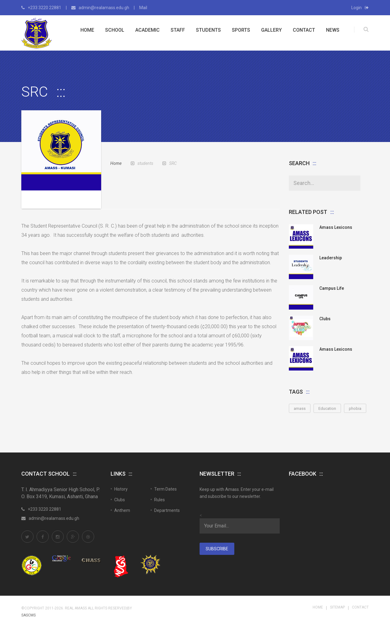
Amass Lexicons (335, 227)
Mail (143, 7)
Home (87, 30)
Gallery (271, 30)
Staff (178, 30)
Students (208, 30)
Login (360, 7)
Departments (167, 510)
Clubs (325, 318)
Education (327, 408)
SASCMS (28, 615)
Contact (304, 30)
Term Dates (165, 489)
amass (300, 408)
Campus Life (331, 288)
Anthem (122, 510)
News (332, 30)
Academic (147, 30)
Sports (241, 30)
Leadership (330, 257)
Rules (159, 499)
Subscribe (217, 548)
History (121, 489)
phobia (355, 408)
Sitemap (337, 607)
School (114, 30)
